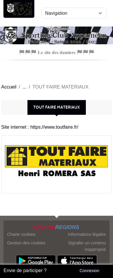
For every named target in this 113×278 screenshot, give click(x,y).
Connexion (89, 270)
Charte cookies (21, 234)
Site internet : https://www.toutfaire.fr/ (39, 127)
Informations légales (87, 234)
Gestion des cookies (26, 243)
